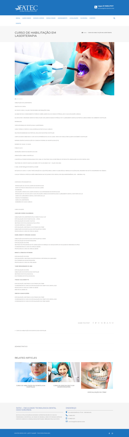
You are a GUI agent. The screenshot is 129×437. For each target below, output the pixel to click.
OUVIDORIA (83, 18)
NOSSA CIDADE (51, 18)
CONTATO (92, 18)
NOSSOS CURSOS (38, 18)
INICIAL (18, 18)
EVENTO (18, 23)
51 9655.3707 (71, 416)
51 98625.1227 (71, 419)
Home (84, 33)
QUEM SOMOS (26, 18)
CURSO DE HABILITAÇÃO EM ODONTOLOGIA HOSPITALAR (31, 331)
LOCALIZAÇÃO (74, 18)
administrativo (19, 99)
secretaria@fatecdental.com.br (76, 422)
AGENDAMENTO (62, 18)
